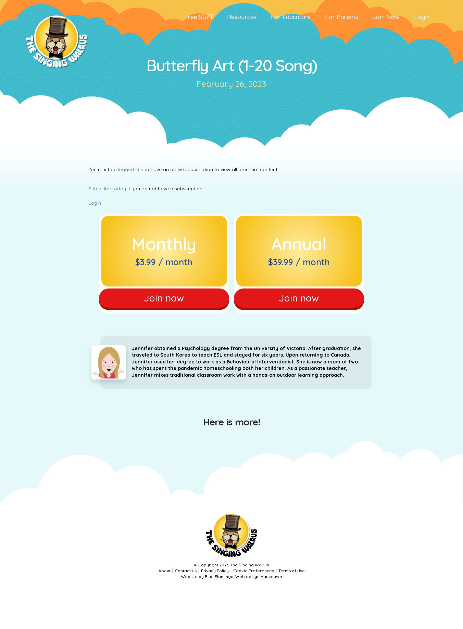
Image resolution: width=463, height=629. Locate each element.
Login (95, 203)
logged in (128, 169)
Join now (164, 298)
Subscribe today (107, 188)
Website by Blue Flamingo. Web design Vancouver (232, 576)
